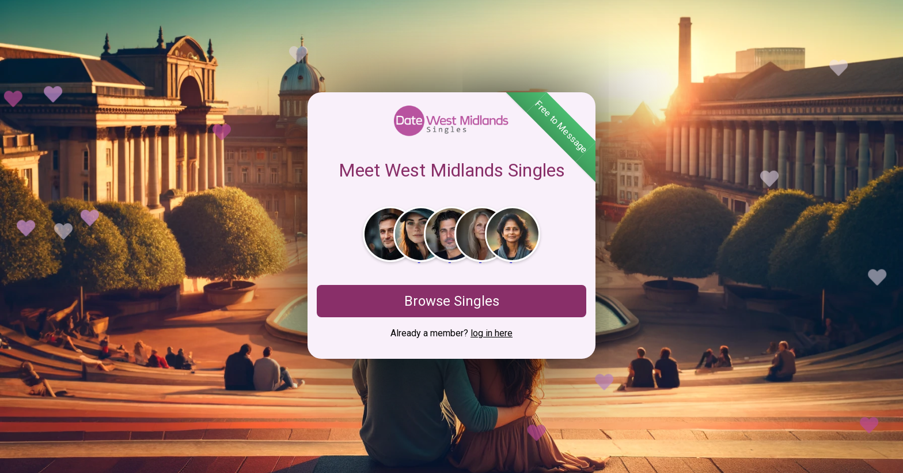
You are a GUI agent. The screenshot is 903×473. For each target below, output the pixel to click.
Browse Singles (451, 301)
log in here (492, 333)
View (868, 431)
